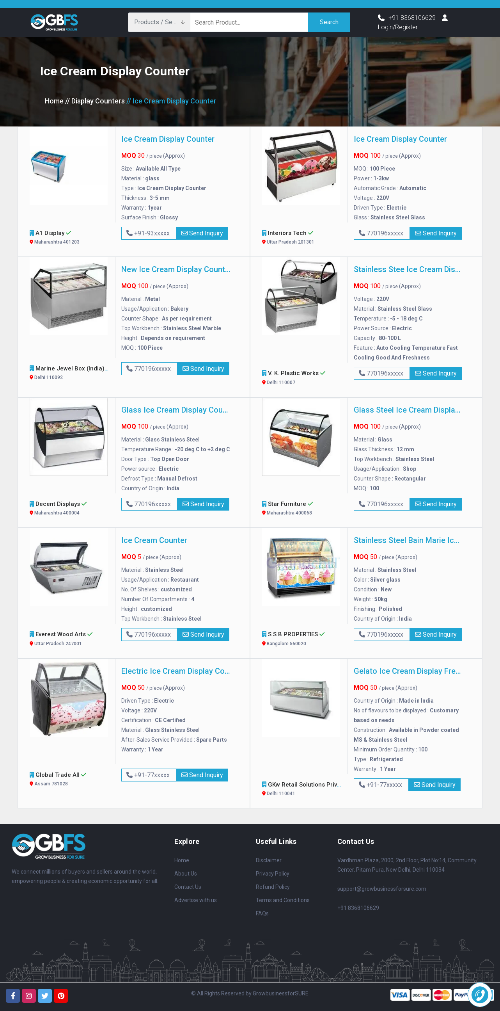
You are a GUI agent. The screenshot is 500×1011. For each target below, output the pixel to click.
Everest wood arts (70, 639)
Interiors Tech (302, 238)
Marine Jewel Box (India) (70, 374)
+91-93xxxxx (148, 233)
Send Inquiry (202, 233)
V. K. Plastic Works (302, 378)
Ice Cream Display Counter (168, 139)
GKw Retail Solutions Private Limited (318, 790)
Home (54, 101)
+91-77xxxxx (148, 775)
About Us (185, 873)
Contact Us (187, 887)
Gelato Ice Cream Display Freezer (408, 671)
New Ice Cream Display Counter (175, 269)
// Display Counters (95, 101)
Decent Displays (70, 509)
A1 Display (70, 238)
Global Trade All (70, 780)
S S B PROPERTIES (302, 639)
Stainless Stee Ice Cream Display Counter (408, 269)
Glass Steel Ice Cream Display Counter (408, 410)
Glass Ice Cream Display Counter (175, 410)
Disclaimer (269, 860)
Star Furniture (302, 509)
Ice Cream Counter (154, 540)
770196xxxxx (382, 233)
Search (329, 22)
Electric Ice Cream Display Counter (175, 671)
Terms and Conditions (283, 900)
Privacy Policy (272, 873)
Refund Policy (273, 887)
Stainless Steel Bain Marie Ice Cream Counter (408, 540)
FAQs (262, 913)
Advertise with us (195, 900)
